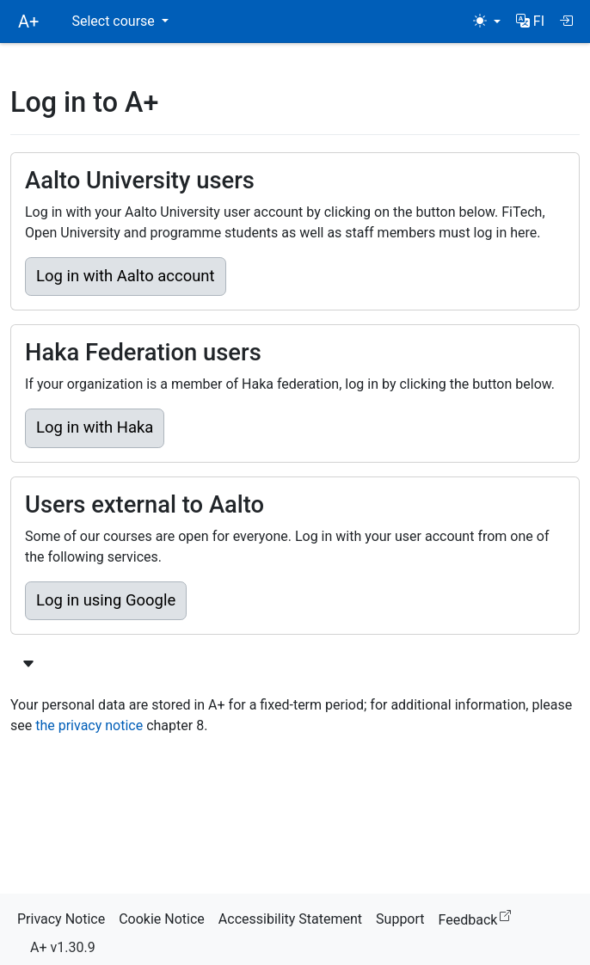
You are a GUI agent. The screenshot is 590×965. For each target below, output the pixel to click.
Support (400, 919)
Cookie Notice (162, 919)
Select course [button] (114, 21)
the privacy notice (89, 725)
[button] (530, 21)
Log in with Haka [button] (94, 427)
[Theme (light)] (486, 21)
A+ (28, 21)
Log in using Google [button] (105, 600)
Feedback (479, 917)
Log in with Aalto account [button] (125, 276)
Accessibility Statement (290, 919)
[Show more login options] (28, 664)
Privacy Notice (61, 919)
